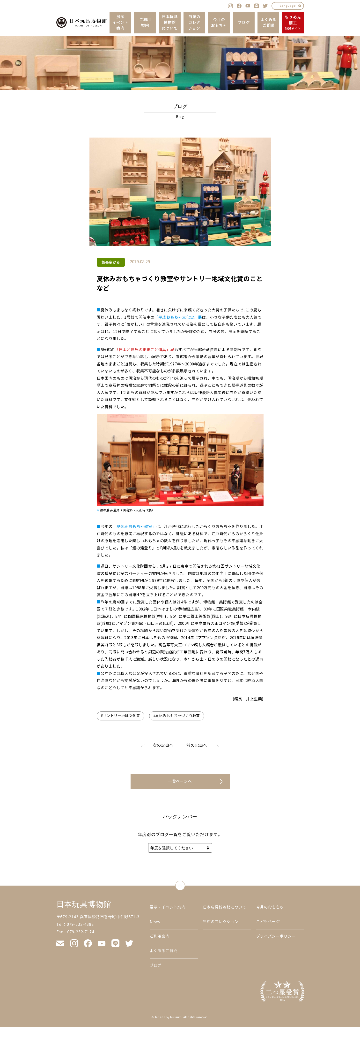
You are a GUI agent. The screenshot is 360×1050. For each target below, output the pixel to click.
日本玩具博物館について (170, 22)
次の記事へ (163, 745)
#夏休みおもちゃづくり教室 (176, 716)
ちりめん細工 (293, 23)
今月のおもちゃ (219, 22)
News (155, 921)
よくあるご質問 (268, 22)
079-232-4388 (80, 924)
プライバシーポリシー (276, 936)
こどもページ (268, 921)
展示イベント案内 (120, 22)
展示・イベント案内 (167, 907)
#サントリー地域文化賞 (120, 716)
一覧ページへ (180, 781)
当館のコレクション (194, 22)
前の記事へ (196, 745)
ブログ (244, 22)
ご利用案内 (145, 22)
